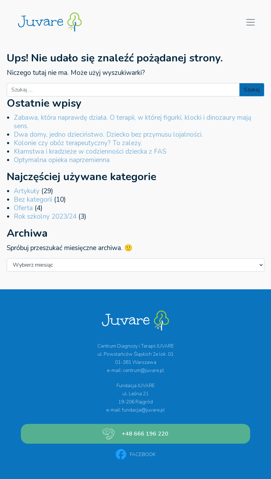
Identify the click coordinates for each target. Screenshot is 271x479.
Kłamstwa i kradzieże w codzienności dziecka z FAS (90, 151)
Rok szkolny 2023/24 (45, 216)
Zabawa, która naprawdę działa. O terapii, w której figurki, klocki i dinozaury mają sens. (132, 122)
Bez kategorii (33, 199)
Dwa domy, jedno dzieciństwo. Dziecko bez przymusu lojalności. (108, 134)
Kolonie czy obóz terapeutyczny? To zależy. (78, 143)
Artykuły (27, 191)
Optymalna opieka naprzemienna (62, 160)
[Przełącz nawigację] (250, 22)
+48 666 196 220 (145, 434)
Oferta (23, 208)
